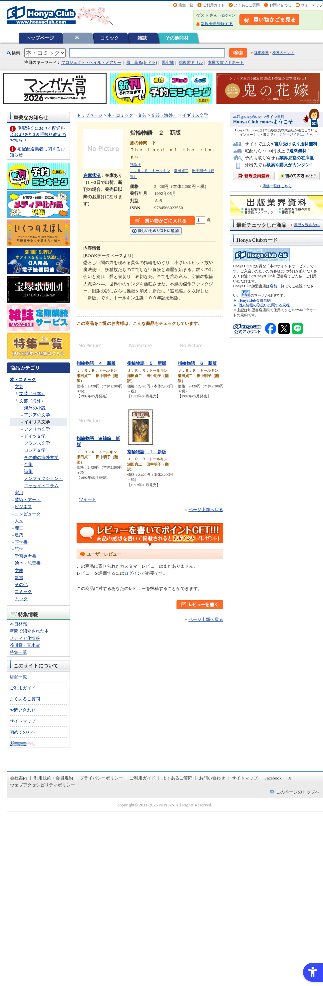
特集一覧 (18, 652)
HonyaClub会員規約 (254, 300)
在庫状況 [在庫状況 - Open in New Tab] (92, 175)
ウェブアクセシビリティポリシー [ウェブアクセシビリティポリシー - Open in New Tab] (42, 784)
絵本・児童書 (28, 563)
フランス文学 (37, 443)
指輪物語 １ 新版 (146, 451)
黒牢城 (168, 62)
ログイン (228, 15)
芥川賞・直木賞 (25, 645)
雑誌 (142, 38)
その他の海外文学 (41, 457)
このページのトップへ (297, 791)
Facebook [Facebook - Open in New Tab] (273, 777)
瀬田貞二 (181, 171)
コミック (109, 38)
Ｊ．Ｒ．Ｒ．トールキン (150, 171)
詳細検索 (261, 53)
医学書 (21, 542)
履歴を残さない (307, 225)
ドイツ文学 (35, 436)
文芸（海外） (32, 400)
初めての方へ (23, 732)
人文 (19, 520)
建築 (19, 534)
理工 (19, 527)
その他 (21, 584)
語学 (19, 549)
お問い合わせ (280, 5)
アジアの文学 (37, 414)
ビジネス (23, 506)
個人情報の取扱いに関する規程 (264, 305)
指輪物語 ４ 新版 (96, 363)
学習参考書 (25, 556)
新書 (19, 577)
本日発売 (18, 624)
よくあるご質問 (247, 5)
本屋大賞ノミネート (226, 62)
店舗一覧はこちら (277, 186)
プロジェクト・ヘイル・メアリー (91, 62)
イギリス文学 (37, 421)
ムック (21, 598)
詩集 (28, 471)
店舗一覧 (185, 5)
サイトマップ (312, 5)
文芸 (19, 386)
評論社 (135, 165)
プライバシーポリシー (101, 777)
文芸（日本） (32, 393)
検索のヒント (283, 53)
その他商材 (176, 38)
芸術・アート (28, 499)
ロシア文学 (35, 450)
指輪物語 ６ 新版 (197, 363)
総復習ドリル (191, 62)
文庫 (19, 570)
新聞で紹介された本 (29, 631)
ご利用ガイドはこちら (296, 134)
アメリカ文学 (37, 429)
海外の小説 (35, 407)
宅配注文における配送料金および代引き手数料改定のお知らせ (38, 134)
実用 (19, 492)
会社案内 (18, 777)
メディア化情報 (25, 638)
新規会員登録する (217, 23)
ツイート (87, 499)
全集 (28, 464)
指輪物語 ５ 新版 (146, 363)
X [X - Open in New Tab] (290, 777)
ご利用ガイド (214, 5)
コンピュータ (28, 513)
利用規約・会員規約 (53, 777)
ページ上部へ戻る (205, 509)
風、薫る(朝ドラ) (141, 62)
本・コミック (23, 379)
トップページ (40, 38)
